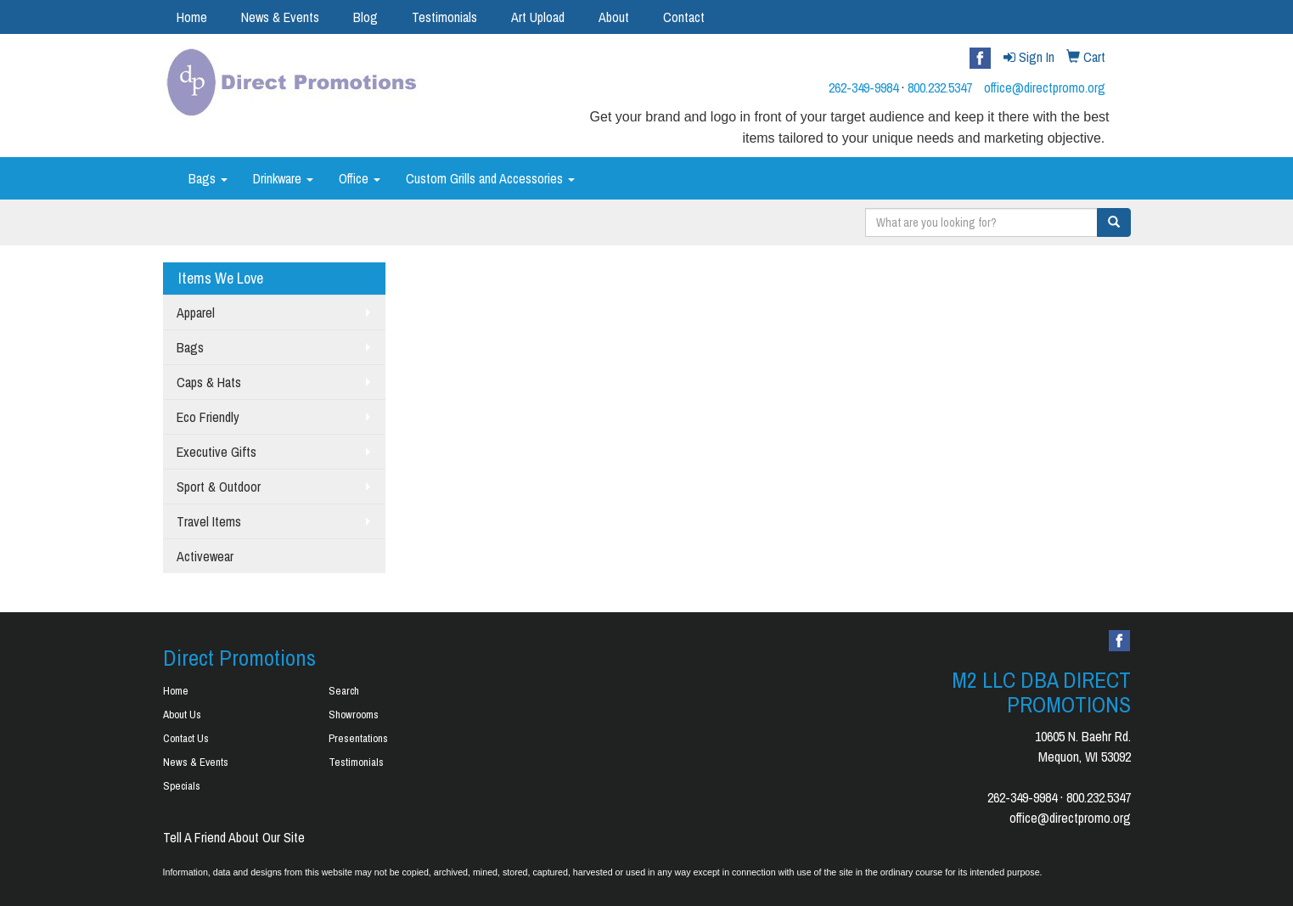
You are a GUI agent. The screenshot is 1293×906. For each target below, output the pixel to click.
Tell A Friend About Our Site (234, 837)
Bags (208, 178)
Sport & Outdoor (219, 486)
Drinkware (283, 178)
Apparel (196, 312)
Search (344, 691)
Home (192, 17)
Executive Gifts (216, 451)
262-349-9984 (863, 87)
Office (359, 178)
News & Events (280, 17)
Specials (181, 786)
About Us (182, 714)
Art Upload (538, 17)
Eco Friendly (208, 417)
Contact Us (186, 738)
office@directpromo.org (1044, 87)
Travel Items (209, 521)
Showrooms (354, 714)
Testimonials (444, 17)
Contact (684, 17)
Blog (365, 17)
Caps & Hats (209, 382)
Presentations (358, 738)
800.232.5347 (940, 87)
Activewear (205, 556)
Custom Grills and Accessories (490, 178)
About (614, 17)
